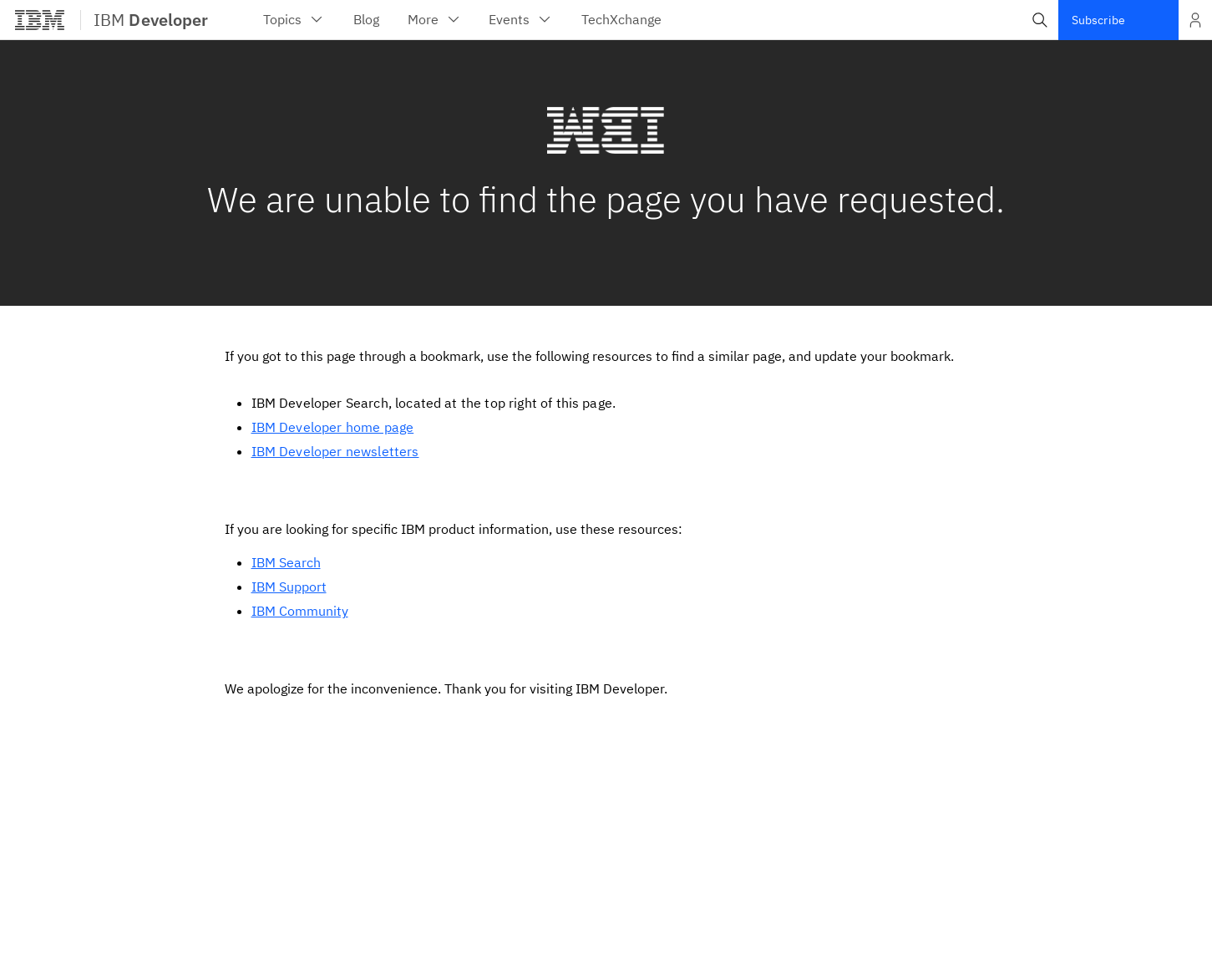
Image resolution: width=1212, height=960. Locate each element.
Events (521, 19)
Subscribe (1098, 20)
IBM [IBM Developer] (151, 20)
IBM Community (299, 610)
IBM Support (289, 586)
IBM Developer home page (332, 427)
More (435, 19)
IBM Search (286, 562)
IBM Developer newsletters (335, 451)
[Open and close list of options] (1195, 19)
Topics (294, 19)
